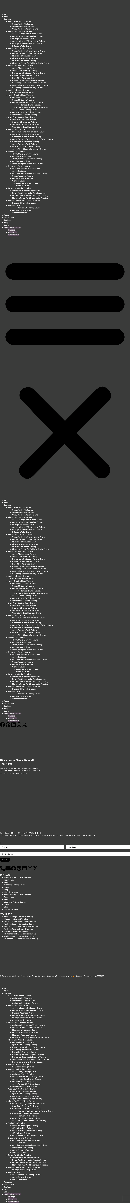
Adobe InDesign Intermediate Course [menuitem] (27, 1010)
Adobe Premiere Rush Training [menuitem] (24, 1116)
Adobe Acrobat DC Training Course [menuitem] (26, 1084)
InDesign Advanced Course (23, 39)
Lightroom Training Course (23, 93)
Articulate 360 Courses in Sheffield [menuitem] (26, 1140)
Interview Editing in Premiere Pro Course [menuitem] (29, 1104)
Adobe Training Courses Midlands (17, 878)
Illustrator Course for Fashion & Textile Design (30, 63)
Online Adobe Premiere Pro (23, 26)
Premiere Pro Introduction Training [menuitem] (26, 1109)
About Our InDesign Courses (20, 31)
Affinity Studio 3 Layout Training (25, 154)
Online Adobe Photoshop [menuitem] (22, 998)
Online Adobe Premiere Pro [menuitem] (23, 1001)
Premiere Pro (13, 235)
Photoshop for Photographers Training (28, 80)
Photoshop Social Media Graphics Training (29, 83)
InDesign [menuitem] (11, 1197)
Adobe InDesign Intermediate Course (27, 36)
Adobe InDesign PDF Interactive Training (28, 41)
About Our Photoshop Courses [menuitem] (20, 1040)
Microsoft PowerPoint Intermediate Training (30, 196)
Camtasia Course (19, 181)
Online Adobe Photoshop (22, 24)
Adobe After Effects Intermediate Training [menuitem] (29, 1121)
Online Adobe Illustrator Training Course (28, 51)
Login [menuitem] (6, 1192)
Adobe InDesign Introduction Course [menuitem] (27, 1008)
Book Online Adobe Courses (19, 22)
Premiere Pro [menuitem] (13, 1202)
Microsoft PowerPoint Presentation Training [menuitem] (30, 1165)
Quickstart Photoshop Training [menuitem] (24, 1045)
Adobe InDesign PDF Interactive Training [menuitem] (28, 1015)
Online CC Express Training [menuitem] (23, 1074)
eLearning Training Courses (27, 183)
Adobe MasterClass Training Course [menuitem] (26, 1079)
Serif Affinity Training (16, 151)
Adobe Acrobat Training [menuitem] (21, 1177)
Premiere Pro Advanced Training (25, 142)
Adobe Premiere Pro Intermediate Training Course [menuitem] (32, 1111)
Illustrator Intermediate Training (25, 58)
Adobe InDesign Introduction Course (27, 34)
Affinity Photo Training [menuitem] (21, 1133)
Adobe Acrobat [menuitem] (14, 1172)
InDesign (11, 230)
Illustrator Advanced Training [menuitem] (24, 1035)
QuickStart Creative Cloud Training (22, 117)
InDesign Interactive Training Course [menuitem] (27, 1018)
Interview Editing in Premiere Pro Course (29, 132)
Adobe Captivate (19, 171)
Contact (7, 220)
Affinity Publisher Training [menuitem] (22, 1128)
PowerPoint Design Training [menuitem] (19, 1155)
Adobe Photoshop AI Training (24, 68)
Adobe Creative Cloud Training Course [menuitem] (27, 1077)
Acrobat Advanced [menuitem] (19, 1180)
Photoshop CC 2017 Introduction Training (21, 939)
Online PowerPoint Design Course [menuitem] (26, 1158)
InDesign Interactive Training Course (27, 44)
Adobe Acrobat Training (21, 210)
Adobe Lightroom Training (18, 90)
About (6, 17)
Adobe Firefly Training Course (24, 98)
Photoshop (12, 232)
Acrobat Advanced (19, 213)
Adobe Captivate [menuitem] (19, 1143)
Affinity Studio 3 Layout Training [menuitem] (25, 1126)
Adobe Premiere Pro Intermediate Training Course (32, 139)
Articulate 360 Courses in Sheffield (26, 169)
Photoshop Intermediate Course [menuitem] (25, 1050)
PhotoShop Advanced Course (24, 78)
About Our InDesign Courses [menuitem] (20, 1006)
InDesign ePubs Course (21, 46)
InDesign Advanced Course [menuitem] (23, 1013)
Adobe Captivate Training (22, 178)
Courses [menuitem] (7, 993)
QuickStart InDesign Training (24, 120)
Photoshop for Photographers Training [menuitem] (28, 1055)
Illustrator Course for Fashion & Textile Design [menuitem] (30, 1037)
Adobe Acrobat (14, 205)
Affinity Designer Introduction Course (27, 164)
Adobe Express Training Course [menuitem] (24, 1082)
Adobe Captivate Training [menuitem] (22, 1150)
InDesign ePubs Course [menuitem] (21, 1020)
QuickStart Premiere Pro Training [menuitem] (26, 1096)
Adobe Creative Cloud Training (20, 95)
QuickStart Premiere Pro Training (26, 125)
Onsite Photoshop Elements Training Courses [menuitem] (30, 1060)
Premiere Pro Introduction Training (26, 137)
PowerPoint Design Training (19, 188)
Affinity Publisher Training (22, 156)
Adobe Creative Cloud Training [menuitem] (20, 1069)
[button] (65, 367)
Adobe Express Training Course (24, 110)
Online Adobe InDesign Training (25, 29)
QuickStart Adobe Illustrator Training (27, 127)
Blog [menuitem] (6, 1189)
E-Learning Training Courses (19, 166)
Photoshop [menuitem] (12, 1199)
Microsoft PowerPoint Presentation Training (30, 198)
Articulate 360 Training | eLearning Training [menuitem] (29, 1145)
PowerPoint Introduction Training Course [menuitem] (29, 1160)
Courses (7, 19)
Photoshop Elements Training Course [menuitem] (27, 1062)
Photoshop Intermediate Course (25, 76)
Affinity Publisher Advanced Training (27, 159)
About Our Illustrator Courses (20, 49)
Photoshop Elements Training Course (27, 88)
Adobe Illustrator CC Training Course (27, 53)
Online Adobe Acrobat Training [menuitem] (24, 1086)
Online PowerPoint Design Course (26, 191)
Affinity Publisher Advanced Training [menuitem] (27, 1131)
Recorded (8, 215)
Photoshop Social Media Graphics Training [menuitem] (29, 1057)
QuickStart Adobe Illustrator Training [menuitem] (27, 1099)
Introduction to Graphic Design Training (32, 107)
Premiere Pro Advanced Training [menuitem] (25, 1113)
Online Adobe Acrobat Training (24, 115)
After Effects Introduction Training (26, 147)
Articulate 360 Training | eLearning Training (29, 174)
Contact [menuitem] (7, 1187)
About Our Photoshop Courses (20, 66)
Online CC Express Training (23, 100)
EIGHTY (71, 976)
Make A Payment (11, 909)
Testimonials (9, 218)
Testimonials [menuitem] (9, 1185)
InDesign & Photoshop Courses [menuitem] (24, 1170)
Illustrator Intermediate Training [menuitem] (25, 1033)
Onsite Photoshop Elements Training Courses (30, 85)
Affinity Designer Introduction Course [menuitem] (27, 1136)
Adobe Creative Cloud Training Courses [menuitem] (24, 1167)
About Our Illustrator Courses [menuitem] (20, 1023)
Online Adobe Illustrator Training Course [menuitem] (28, 1025)
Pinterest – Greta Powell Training (17, 762)
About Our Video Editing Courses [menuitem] (21, 1101)
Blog (6, 223)
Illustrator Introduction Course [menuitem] (24, 1030)
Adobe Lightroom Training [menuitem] (18, 1064)
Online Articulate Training (22, 176)
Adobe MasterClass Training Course (26, 105)
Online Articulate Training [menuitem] (22, 1148)
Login (6, 225)
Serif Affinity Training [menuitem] (16, 1123)
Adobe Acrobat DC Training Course (26, 112)
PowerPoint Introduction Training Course (29, 193)
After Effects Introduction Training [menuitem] (26, 1118)
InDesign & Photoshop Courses (24, 203)
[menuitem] (5, 988)
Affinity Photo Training (21, 161)
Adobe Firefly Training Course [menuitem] (24, 1072)
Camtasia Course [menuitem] (19, 1153)
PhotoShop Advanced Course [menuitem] (24, 1052)
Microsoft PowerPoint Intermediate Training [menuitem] (30, 1162)
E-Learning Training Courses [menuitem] (19, 1138)
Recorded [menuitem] (8, 1182)
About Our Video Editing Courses (21, 129)
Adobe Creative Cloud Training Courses (24, 201)
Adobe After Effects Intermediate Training (29, 149)
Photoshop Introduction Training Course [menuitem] (28, 1047)
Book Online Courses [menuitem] (12, 1194)
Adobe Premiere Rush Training (24, 144)
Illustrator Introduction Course (24, 56)
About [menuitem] (6, 991)
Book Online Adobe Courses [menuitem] (19, 996)
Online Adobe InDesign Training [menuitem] (25, 1003)
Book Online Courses (12, 227)
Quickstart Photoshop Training (24, 71)
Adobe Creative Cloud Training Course (27, 102)
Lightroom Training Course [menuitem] (23, 1067)
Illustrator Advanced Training (24, 61)
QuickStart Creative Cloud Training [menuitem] (22, 1089)
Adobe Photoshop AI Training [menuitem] (24, 1042)
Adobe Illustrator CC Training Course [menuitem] (27, 1028)
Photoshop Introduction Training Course (28, 73)
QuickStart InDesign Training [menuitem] (24, 1091)
